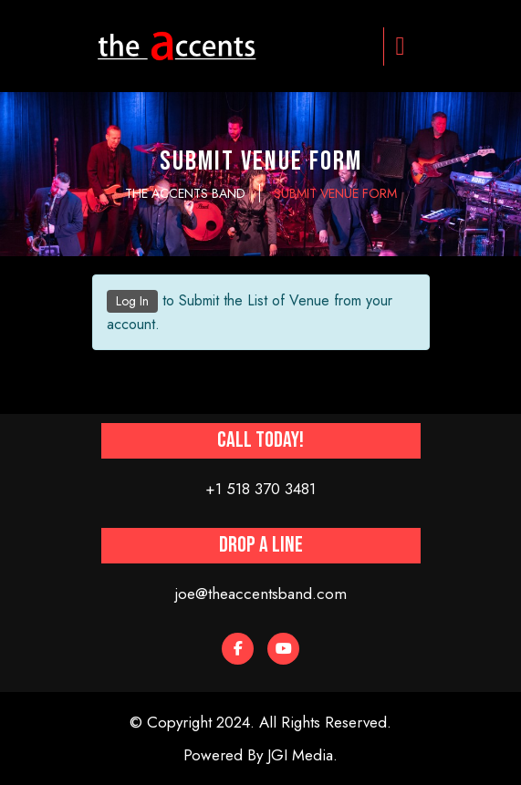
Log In (132, 301)
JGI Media (300, 755)
